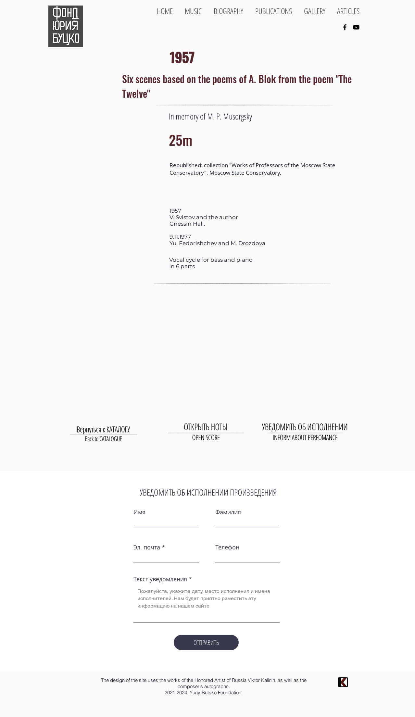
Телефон (227, 547)
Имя (139, 512)
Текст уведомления (160, 579)
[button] (102, 178)
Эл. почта (146, 547)
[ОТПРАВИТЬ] (206, 642)
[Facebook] (345, 27)
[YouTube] (356, 27)
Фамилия (228, 512)
